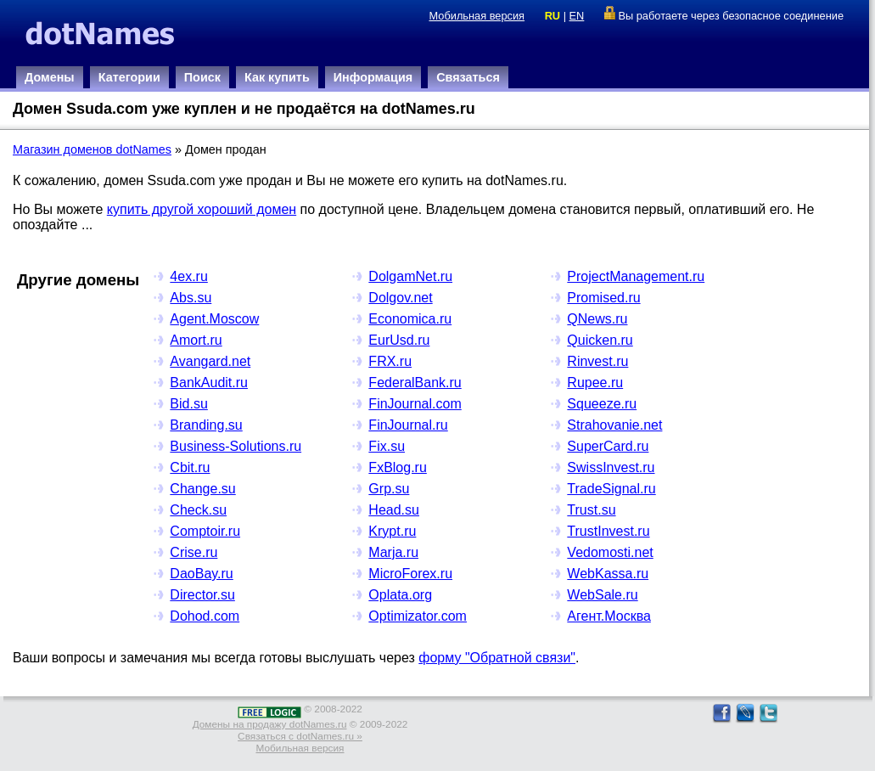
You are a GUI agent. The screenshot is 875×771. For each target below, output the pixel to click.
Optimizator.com (417, 616)
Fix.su (386, 446)
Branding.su (206, 425)
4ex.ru (188, 276)
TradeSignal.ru (611, 488)
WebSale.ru (602, 595)
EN (577, 15)
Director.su (202, 595)
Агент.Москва (609, 616)
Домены (50, 77)
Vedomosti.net (610, 552)
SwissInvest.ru (610, 467)
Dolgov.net (400, 297)
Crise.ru (193, 552)
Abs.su (190, 297)
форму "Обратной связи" (496, 657)
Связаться (468, 77)
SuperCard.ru (607, 446)
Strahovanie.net (614, 425)
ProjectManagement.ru (635, 276)
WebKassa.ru (607, 573)
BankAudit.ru (209, 382)
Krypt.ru (392, 531)
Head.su (393, 510)
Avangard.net (210, 361)
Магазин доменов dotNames (92, 149)
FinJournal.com (414, 404)
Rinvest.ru (597, 361)
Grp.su (388, 488)
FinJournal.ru (407, 425)
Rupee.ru (595, 382)
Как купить (277, 77)
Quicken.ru (599, 340)
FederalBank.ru (414, 382)
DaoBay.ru (201, 573)
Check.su (198, 510)
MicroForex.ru (410, 573)
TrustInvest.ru (608, 531)
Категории (129, 77)
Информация (373, 77)
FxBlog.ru (397, 467)
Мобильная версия (476, 15)
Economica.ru (410, 319)
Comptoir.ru (205, 531)
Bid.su (188, 404)
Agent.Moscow (214, 319)
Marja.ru (393, 552)
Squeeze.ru (602, 404)
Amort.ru (196, 340)
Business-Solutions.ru (235, 446)
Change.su (202, 488)
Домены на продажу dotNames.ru (270, 724)
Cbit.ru (190, 467)
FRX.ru (390, 361)
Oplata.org (400, 595)
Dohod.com (204, 616)
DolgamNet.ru (410, 276)
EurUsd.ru (398, 340)
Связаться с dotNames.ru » (300, 736)
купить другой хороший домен (201, 209)
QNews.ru (597, 319)
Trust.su (591, 510)
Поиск (202, 77)
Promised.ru (603, 297)
